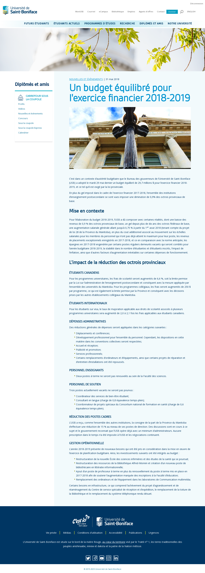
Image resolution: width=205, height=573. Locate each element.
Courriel (91, 11)
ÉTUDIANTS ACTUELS (67, 23)
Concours (23, 118)
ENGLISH (191, 11)
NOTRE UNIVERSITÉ (180, 23)
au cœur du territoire (113, 542)
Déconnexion (196, 3)
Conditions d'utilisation (90, 532)
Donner (172, 11)
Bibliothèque (118, 11)
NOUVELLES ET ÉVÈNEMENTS (86, 79)
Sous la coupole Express (30, 127)
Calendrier (23, 132)
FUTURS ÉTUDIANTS (36, 23)
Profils (21, 104)
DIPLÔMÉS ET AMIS (151, 23)
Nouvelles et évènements (30, 113)
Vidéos (21, 108)
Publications (135, 532)
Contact (161, 11)
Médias (67, 532)
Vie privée (51, 532)
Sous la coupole (26, 123)
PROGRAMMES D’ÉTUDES (99, 23)
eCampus (103, 11)
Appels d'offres (146, 11)
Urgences (154, 532)
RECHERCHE (127, 23)
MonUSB (79, 11)
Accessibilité (115, 532)
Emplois (131, 11)
